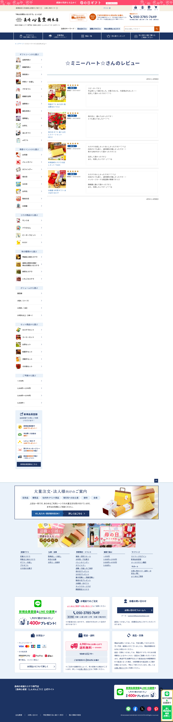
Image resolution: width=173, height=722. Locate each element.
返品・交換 (137, 635)
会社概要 (18, 715)
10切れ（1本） (22, 308)
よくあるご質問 (137, 576)
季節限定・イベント (83, 552)
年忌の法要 (52, 559)
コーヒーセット (25, 337)
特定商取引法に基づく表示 (53, 715)
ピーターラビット (26, 235)
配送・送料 (89, 635)
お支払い (40, 635)
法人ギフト (23, 133)
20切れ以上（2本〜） (25, 315)
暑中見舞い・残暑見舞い (85, 577)
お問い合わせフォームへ (135, 610)
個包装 (19, 293)
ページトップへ (156, 481)
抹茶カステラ (24, 271)
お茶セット (23, 344)
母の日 (21, 176)
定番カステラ (25, 556)
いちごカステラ (25, 279)
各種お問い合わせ (137, 601)
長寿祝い (22, 103)
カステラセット (25, 329)
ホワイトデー (24, 169)
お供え (21, 125)
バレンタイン (24, 162)
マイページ (136, 552)
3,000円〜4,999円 (24, 396)
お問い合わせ (33, 715)
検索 (156, 28)
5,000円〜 (21, 403)
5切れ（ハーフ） (23, 301)
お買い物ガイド (49, 8)
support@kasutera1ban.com (138, 616)
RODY (21, 242)
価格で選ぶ (108, 552)
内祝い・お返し (25, 81)
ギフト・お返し (26, 562)
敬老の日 (22, 198)
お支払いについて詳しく (37, 666)
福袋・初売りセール (83, 556)
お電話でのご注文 (89, 601)
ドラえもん (23, 227)
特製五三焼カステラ (27, 559)
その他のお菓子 (26, 568)
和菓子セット (24, 351)
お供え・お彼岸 (54, 562)
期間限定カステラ (82, 589)
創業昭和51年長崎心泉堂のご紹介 (28, 8)
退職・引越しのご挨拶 (84, 568)
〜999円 (20, 381)
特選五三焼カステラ (26, 257)
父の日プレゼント (82, 574)
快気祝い (22, 74)
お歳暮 (21, 206)
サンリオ (22, 220)
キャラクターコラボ (83, 586)
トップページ (19, 44)
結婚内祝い (23, 67)
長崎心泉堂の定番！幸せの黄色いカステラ (27, 264)
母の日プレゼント (82, 571)
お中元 (21, 191)
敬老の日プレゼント (83, 580)
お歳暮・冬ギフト (82, 583)
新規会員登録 (136, 559)
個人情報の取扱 (75, 715)
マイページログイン (138, 556)
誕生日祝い (23, 111)
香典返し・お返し (54, 556)
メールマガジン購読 (138, 562)
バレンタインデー (82, 562)
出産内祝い (23, 59)
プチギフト (23, 89)
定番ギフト (25, 552)
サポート (135, 567)
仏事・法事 (52, 552)
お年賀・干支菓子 (82, 559)
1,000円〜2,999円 (24, 388)
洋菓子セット (24, 359)
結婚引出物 (23, 96)
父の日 (21, 184)
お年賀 (21, 154)
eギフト (22, 140)
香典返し (22, 118)
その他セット (24, 366)
